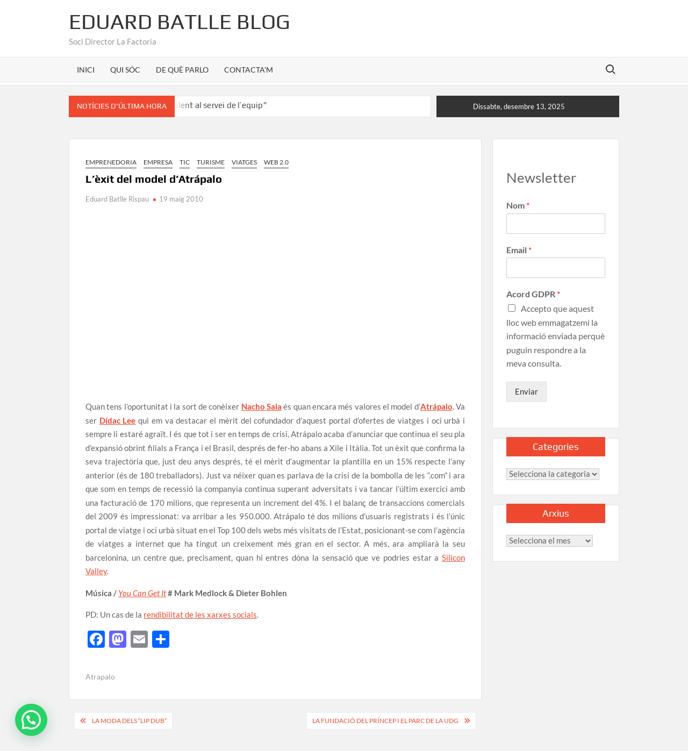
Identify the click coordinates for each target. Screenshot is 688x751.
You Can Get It (142, 593)
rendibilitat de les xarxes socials (200, 614)
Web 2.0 (276, 162)
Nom (517, 205)
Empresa (158, 162)
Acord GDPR (533, 294)
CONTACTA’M (248, 69)
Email (519, 250)
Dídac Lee (117, 420)
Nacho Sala (261, 406)
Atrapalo (100, 676)
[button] (31, 720)
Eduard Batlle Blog (179, 21)
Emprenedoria (111, 162)
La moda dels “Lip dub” (129, 721)
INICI (86, 69)
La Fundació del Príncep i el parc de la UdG (385, 721)
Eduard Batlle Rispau (117, 199)
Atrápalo (436, 406)
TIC (185, 162)
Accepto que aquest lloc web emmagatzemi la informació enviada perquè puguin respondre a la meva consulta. (555, 335)
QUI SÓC (125, 69)
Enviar (526, 391)
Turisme (211, 162)
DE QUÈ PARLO (182, 69)
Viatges (244, 162)
